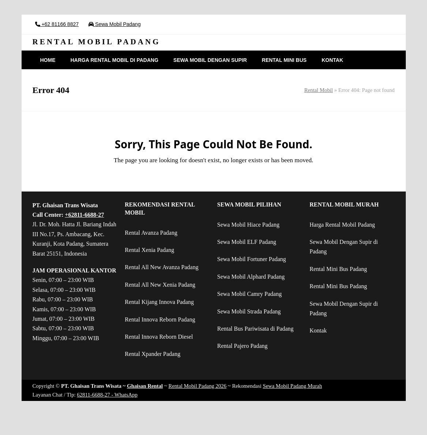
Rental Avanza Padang (151, 233)
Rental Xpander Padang (152, 354)
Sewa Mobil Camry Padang (249, 294)
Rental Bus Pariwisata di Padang (255, 329)
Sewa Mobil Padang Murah (292, 386)
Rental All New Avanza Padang (161, 267)
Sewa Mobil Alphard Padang (251, 277)
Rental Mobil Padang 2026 (197, 386)
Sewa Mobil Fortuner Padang (251, 259)
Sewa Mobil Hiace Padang (248, 225)
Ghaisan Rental (145, 386)
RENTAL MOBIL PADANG (97, 41)
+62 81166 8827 (59, 24)
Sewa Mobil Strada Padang (249, 311)
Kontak (318, 330)
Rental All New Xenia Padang (160, 285)
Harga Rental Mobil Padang (342, 225)
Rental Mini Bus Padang (338, 269)
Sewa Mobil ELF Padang (246, 242)
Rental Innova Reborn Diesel (159, 337)
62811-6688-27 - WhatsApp (107, 395)
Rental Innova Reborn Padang (160, 319)
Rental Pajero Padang (242, 346)
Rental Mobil (318, 90)
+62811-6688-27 (84, 215)
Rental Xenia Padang (149, 250)
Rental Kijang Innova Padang (159, 302)
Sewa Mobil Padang (117, 24)
